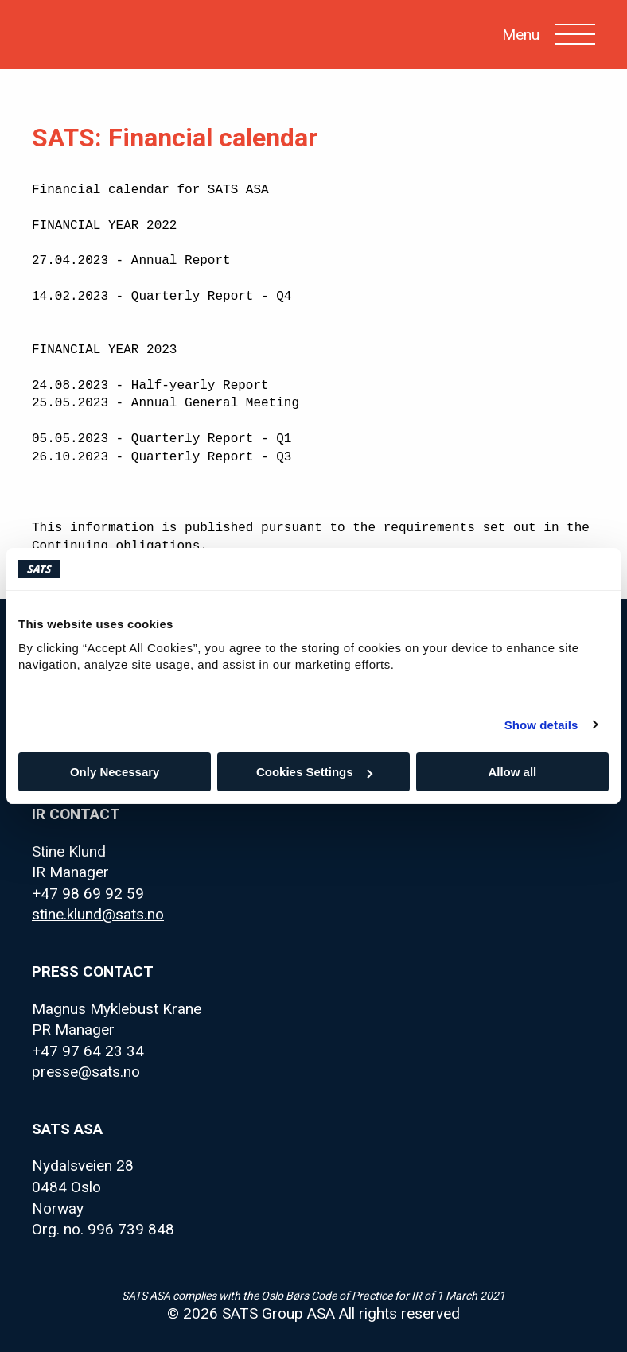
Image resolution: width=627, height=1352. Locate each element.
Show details (541, 725)
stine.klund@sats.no (98, 914)
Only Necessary (115, 772)
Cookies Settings (314, 772)
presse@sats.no (86, 1072)
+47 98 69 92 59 (88, 893)
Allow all (512, 772)
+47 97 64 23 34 (88, 1051)
